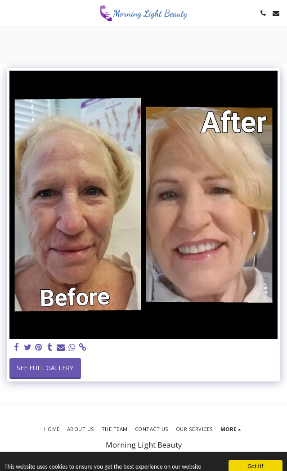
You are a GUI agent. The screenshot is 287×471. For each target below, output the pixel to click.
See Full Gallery (45, 367)
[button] (10, 13)
